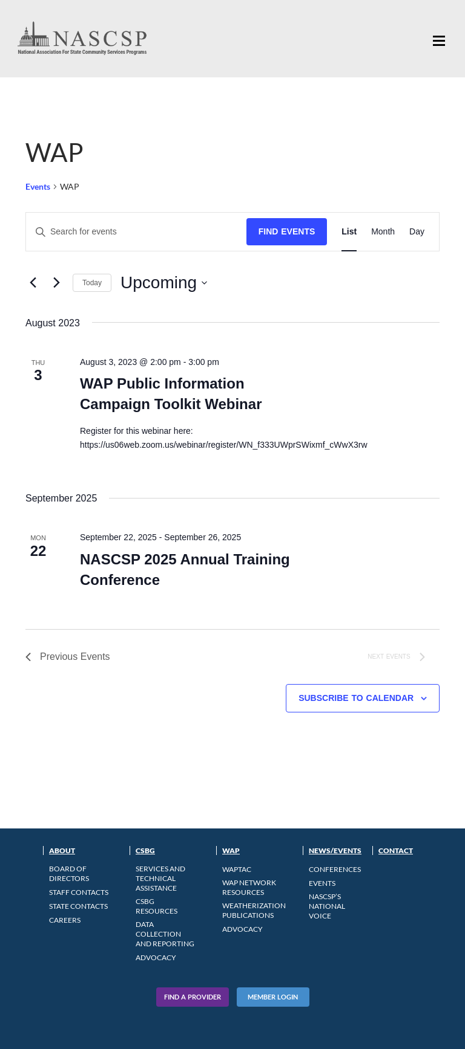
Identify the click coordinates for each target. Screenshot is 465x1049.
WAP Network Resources (249, 887)
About (62, 850)
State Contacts (78, 906)
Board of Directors (69, 873)
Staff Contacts (78, 892)
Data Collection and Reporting (165, 934)
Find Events (287, 231)
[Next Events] (56, 283)
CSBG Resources (156, 906)
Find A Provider (192, 997)
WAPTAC (236, 869)
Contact (395, 850)
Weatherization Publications (254, 910)
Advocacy (156, 957)
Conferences (335, 869)
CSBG (145, 850)
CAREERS (65, 920)
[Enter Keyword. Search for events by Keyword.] (136, 232)
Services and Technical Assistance (160, 878)
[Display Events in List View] (349, 232)
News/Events (335, 850)
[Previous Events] (32, 283)
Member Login (273, 997)
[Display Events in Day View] (416, 232)
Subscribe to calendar (356, 698)
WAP (231, 850)
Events (37, 186)
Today (92, 283)
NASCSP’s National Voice (327, 906)
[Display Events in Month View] (383, 232)
